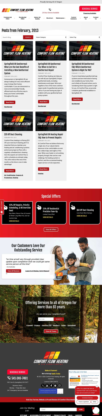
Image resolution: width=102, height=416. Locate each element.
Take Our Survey (59, 278)
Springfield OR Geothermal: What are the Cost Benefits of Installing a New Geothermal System (17, 70)
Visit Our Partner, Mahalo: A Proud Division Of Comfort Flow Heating (51, 402)
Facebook (51, 388)
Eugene (37, 328)
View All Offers (51, 232)
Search (28, 37)
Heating (16, 180)
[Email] (62, 411)
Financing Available (90, 13)
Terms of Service (52, 394)
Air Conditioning (10, 178)
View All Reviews (13, 273)
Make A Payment (51, 373)
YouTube (47, 388)
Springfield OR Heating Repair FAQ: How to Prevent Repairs (49, 140)
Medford (56, 328)
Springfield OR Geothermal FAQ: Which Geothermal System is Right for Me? (83, 68)
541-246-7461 (52, 9)
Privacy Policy (46, 394)
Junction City (46, 328)
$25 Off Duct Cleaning (15, 137)
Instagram (59, 388)
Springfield (71, 328)
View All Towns (51, 334)
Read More (10, 105)
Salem (63, 328)
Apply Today (55, 376)
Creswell (29, 328)
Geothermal (8, 110)
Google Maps (55, 388)
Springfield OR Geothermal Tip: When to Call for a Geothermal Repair (50, 68)
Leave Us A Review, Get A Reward (37, 273)
